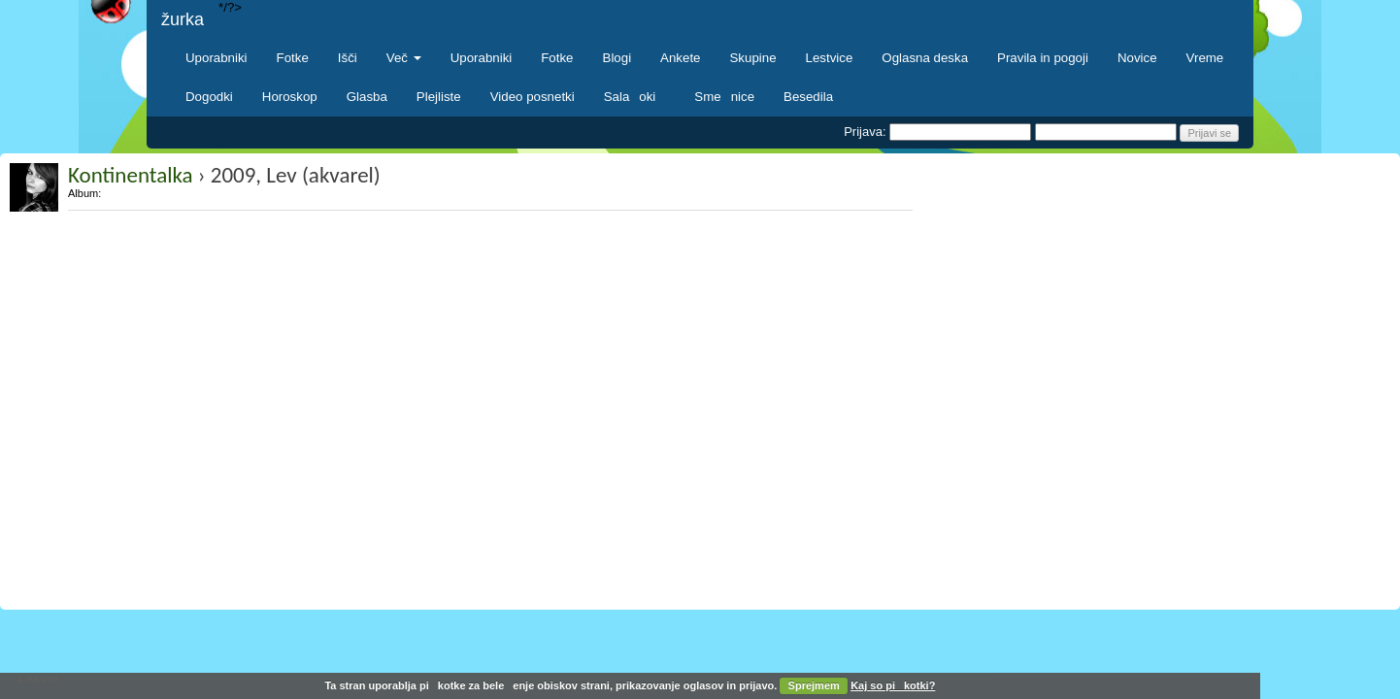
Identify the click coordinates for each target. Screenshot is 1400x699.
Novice (1137, 57)
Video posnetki (532, 96)
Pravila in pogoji (1042, 57)
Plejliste (439, 96)
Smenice (724, 96)
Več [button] (403, 57)
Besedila (808, 96)
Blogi (617, 57)
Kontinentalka (130, 174)
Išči (347, 57)
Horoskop (289, 96)
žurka (182, 19)
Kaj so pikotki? (892, 685)
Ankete (680, 57)
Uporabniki (216, 57)
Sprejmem (814, 685)
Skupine (753, 57)
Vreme (1205, 57)
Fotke (293, 57)
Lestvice (829, 57)
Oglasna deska (925, 57)
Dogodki (209, 96)
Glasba (367, 96)
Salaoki (635, 96)
